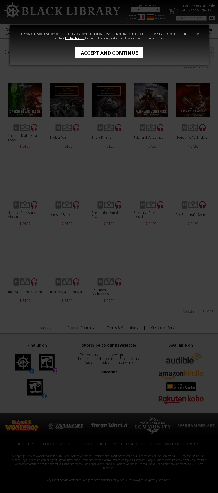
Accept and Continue (109, 52)
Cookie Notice (75, 38)
